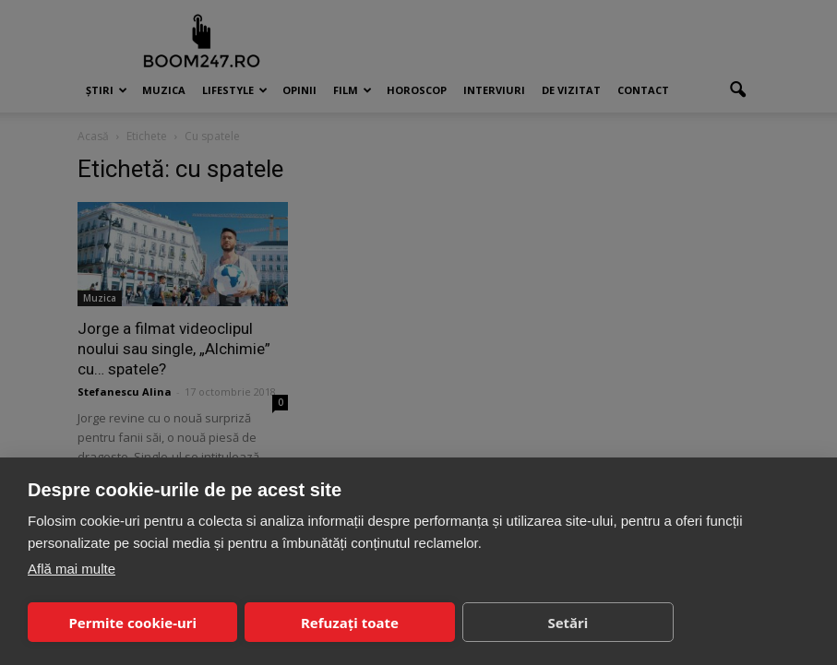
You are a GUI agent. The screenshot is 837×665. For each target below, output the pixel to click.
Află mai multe (71, 568)
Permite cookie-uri (132, 622)
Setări (567, 622)
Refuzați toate (350, 622)
